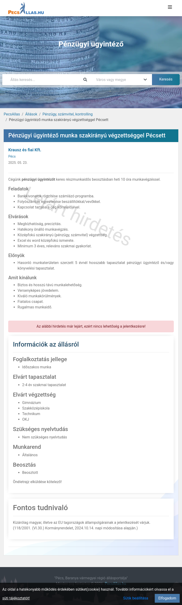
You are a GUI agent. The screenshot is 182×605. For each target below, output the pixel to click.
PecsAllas (12, 114)
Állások (31, 114)
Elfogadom (167, 598)
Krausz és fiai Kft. (24, 149)
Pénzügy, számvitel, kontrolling (67, 114)
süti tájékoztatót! (16, 598)
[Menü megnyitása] (170, 7)
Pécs (12, 156)
